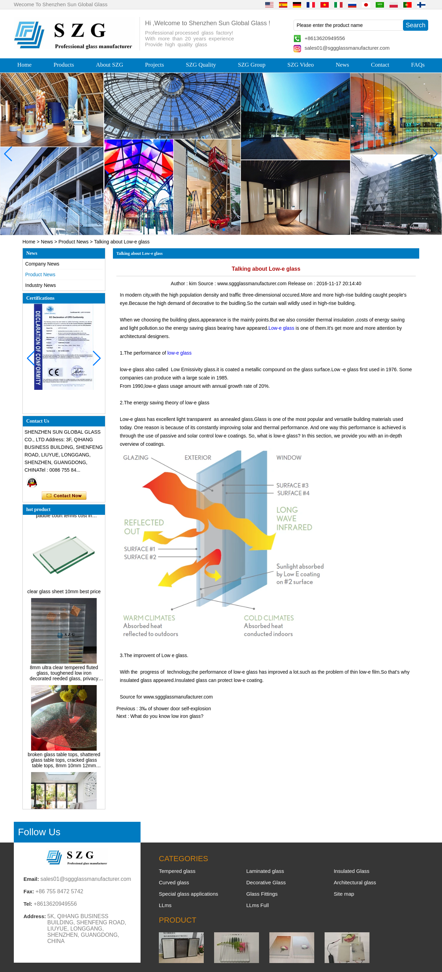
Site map (344, 894)
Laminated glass (265, 871)
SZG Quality (201, 64)
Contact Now (64, 495)
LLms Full (257, 905)
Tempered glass (177, 871)
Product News (73, 241)
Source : (207, 283)
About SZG (109, 64)
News (342, 64)
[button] (207, 229)
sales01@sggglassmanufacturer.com (347, 48)
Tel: (27, 904)
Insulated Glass (351, 871)
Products (64, 64)
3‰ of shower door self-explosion (175, 708)
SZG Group (252, 64)
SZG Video (300, 64)
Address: (34, 916)
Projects (154, 64)
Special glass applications (188, 894)
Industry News (40, 285)
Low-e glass (281, 328)
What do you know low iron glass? (166, 716)
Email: (31, 879)
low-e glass (179, 353)
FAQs (418, 64)
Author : (180, 283)
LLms (165, 905)
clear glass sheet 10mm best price (63, 593)
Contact (380, 64)
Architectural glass (355, 882)
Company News (42, 264)
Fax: (28, 891)
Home (24, 64)
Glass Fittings (262, 894)
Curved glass (174, 882)
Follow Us (39, 832)
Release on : (302, 283)
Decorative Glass (266, 882)
